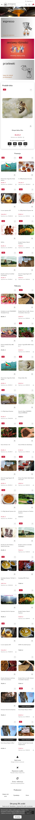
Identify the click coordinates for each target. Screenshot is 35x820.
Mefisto (2, 242)
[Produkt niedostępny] (26, 706)
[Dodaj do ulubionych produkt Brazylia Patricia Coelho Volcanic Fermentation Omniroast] (32, 290)
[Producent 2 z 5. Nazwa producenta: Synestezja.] (16, 795)
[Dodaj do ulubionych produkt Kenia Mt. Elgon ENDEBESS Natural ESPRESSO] (32, 390)
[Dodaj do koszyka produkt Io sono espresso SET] (14, 206)
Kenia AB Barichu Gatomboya (25, 444)
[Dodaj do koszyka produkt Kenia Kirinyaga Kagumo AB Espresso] (32, 270)
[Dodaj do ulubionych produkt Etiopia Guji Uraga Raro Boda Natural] (15, 158)
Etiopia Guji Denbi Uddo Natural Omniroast (26, 478)
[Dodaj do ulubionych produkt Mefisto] (15, 221)
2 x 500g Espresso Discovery (25, 178)
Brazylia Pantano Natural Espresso (24, 242)
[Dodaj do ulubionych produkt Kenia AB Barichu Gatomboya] (32, 424)
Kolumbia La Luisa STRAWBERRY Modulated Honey (8, 311)
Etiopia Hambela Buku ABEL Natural (7, 345)
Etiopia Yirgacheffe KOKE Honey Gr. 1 (26, 345)
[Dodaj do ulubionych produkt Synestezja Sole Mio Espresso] (15, 590)
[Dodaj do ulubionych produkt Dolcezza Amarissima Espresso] (15, 689)
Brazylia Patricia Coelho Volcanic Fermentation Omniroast (26, 311)
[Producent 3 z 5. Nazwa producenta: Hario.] (27, 795)
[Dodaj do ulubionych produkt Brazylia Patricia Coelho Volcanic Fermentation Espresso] (32, 657)
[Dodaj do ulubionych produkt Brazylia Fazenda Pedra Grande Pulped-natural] (32, 722)
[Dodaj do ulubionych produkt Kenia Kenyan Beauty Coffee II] (32, 689)
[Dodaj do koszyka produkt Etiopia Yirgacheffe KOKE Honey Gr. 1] (32, 340)
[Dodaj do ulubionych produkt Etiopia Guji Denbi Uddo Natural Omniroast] (32, 457)
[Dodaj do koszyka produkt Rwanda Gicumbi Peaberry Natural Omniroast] (14, 540)
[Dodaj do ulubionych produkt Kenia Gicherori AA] (15, 424)
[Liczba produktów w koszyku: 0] (32, 4)
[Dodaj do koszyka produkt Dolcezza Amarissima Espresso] (14, 705)
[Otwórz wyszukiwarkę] (26, 4)
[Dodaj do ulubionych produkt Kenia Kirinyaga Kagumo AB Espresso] (32, 253)
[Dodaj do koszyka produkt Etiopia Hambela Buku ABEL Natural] (14, 340)
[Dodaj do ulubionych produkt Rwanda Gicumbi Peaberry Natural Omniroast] (15, 524)
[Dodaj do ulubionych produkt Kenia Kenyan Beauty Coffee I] (15, 722)
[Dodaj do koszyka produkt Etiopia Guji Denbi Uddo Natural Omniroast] (32, 474)
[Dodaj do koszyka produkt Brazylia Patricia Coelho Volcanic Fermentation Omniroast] (32, 307)
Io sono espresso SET (6, 210)
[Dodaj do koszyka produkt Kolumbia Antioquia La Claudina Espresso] (32, 507)
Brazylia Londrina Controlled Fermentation (7, 274)
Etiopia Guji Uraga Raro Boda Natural (8, 179)
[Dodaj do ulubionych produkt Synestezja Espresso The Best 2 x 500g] (15, 557)
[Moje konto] (29, 1)
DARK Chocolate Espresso (24, 644)
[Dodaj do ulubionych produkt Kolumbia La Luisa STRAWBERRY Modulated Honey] (15, 290)
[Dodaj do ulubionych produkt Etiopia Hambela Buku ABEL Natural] (15, 323)
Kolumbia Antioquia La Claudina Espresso (25, 512)
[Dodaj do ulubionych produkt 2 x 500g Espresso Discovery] (32, 158)
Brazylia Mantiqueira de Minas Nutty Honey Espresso (8, 678)
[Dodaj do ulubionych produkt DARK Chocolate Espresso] (32, 624)
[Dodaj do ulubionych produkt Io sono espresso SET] (15, 189)
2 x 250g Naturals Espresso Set (25, 210)
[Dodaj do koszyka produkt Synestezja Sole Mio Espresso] (14, 607)
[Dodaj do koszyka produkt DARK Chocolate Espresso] (32, 640)
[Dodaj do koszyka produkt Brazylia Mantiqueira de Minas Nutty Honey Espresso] (14, 674)
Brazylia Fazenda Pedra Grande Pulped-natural (25, 743)
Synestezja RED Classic (23, 578)
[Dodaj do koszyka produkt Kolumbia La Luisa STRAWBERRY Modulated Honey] (14, 307)
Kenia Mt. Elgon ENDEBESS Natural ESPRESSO (24, 412)
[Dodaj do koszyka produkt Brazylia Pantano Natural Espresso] (32, 238)
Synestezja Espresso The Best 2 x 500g (8, 578)
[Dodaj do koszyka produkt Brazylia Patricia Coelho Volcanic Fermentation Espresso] (32, 674)
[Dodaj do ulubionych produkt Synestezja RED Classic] (32, 557)
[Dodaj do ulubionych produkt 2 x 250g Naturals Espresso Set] (32, 189)
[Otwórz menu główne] (2, 4)
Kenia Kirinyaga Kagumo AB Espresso (24, 274)
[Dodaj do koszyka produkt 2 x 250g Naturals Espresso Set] (32, 206)
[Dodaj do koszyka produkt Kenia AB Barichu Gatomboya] (32, 440)
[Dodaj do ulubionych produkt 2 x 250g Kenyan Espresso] (15, 390)
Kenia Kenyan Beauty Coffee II (25, 709)
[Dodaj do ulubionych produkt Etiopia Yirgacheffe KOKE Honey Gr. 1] (32, 323)
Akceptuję (17, 817)
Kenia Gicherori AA (5, 444)
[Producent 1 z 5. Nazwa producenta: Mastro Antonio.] (5, 795)
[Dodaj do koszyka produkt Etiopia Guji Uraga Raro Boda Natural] (14, 175)
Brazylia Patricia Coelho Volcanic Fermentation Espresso (26, 678)
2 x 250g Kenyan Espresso (7, 411)
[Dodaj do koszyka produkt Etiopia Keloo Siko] (30, 126)
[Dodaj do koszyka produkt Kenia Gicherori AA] (14, 440)
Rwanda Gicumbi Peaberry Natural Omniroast (7, 545)
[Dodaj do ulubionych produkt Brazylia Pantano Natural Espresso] (32, 221)
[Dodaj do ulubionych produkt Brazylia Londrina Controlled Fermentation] (15, 253)
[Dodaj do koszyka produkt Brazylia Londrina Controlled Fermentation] (14, 270)
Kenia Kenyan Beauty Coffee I (7, 743)
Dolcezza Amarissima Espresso (8, 709)
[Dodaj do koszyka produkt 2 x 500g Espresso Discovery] (32, 175)
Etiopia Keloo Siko (17, 130)
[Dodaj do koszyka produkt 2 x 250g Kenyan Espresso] (14, 407)
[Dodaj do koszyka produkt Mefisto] (14, 238)
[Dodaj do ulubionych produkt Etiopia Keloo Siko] (31, 90)
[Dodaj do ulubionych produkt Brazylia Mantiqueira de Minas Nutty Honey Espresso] (15, 657)
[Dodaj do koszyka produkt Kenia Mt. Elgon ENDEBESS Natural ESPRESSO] (32, 407)
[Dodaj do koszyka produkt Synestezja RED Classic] (32, 574)
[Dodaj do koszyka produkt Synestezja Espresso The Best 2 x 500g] (14, 574)
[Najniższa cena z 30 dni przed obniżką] (23, 137)
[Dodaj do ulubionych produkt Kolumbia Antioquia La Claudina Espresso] (32, 490)
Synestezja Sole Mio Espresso (8, 611)
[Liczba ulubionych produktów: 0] (29, 4)
